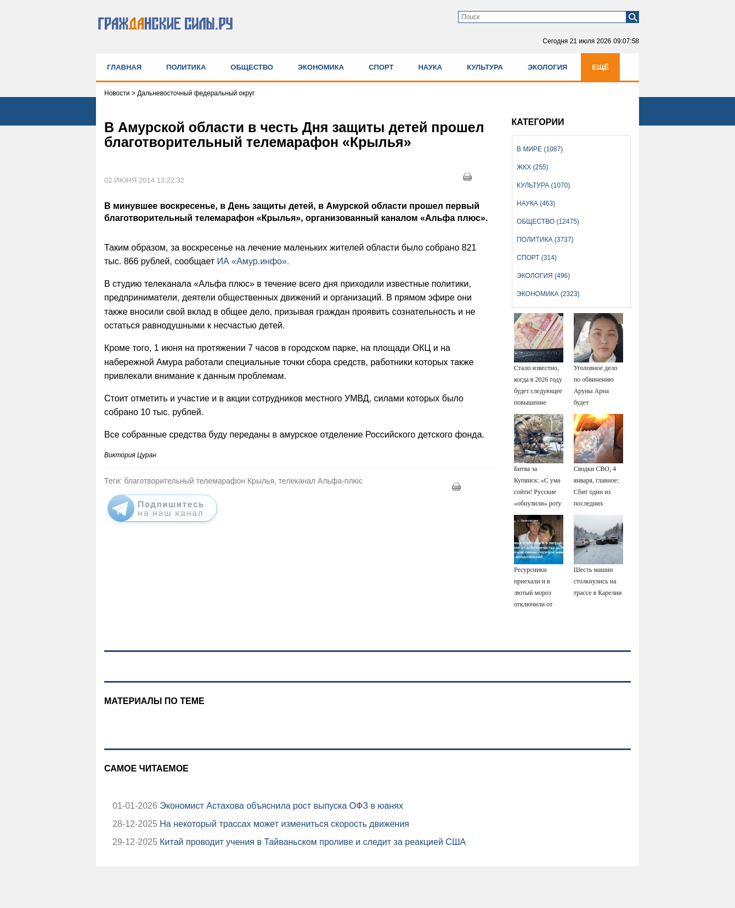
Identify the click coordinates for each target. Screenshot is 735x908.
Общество (251, 67)
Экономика (321, 67)
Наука (430, 67)
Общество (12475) (548, 221)
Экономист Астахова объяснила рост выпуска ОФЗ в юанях (280, 805)
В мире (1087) (540, 149)
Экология (547, 67)
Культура (485, 67)
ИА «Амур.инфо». (253, 261)
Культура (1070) (543, 185)
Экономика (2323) (548, 294)
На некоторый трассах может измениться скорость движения (283, 823)
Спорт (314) (537, 258)
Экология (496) (543, 276)
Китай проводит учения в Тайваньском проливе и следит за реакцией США (311, 842)
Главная (124, 67)
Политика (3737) (545, 239)
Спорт (381, 67)
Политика (186, 67)
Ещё (600, 67)
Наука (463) (536, 203)
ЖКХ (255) (532, 167)
